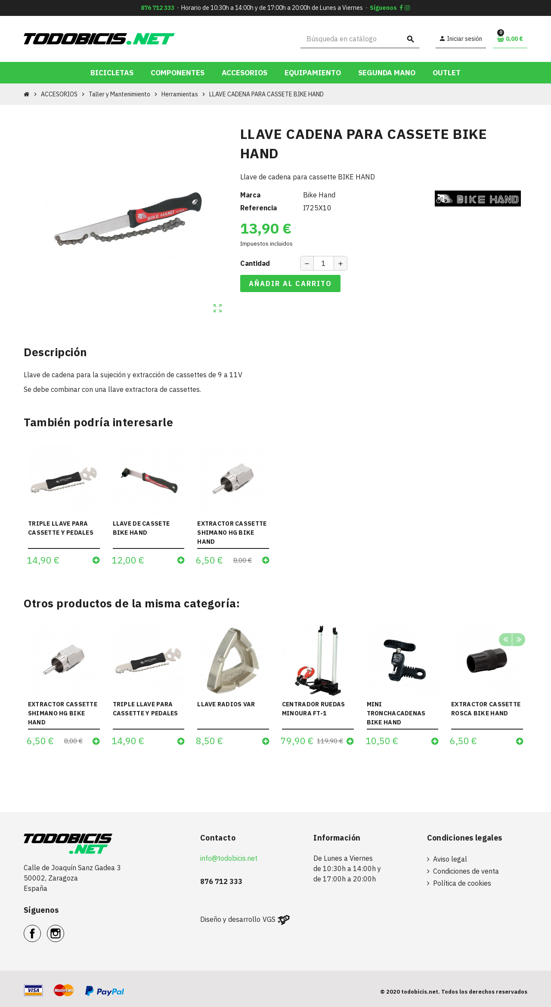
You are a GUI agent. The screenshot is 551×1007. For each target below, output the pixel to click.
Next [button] (518, 640)
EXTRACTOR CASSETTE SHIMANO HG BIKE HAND (231, 532)
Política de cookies (462, 883)
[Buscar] (360, 39)
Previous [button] (505, 640)
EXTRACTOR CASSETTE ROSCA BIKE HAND (485, 708)
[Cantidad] (323, 263)
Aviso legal (450, 859)
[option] (64, 689)
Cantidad (255, 263)
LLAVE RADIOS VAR (226, 704)
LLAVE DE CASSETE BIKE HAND (141, 528)
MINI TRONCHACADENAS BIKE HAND (396, 713)
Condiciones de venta (466, 871)
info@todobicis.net (228, 858)
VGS (269, 919)
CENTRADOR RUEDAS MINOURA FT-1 (313, 708)
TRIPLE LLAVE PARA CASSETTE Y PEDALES (60, 528)
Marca (250, 195)
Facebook (40, 928)
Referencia (258, 207)
